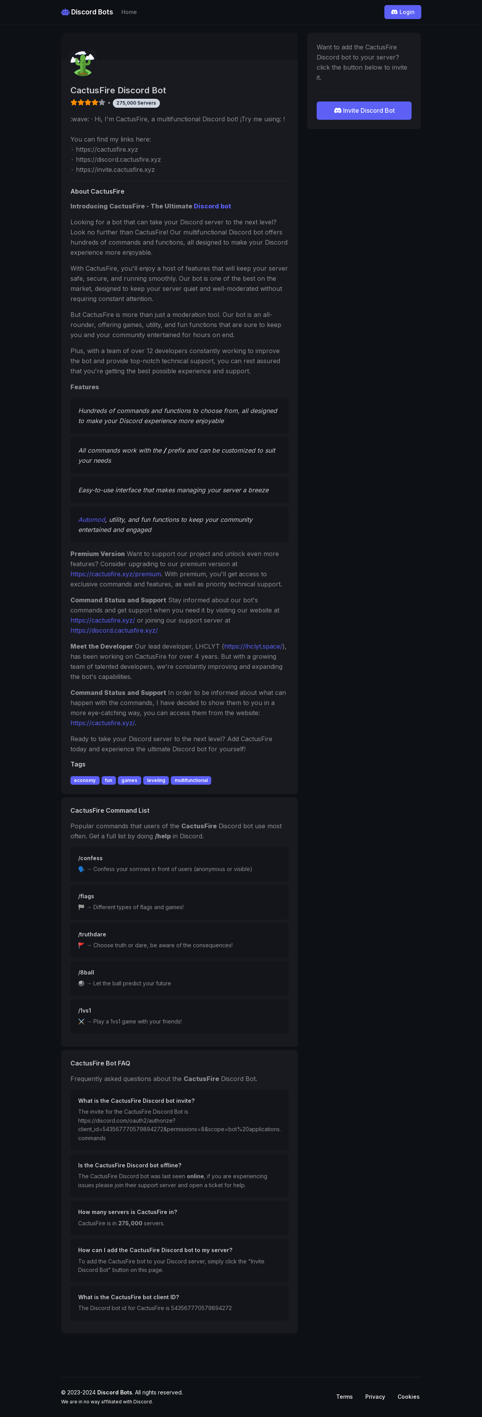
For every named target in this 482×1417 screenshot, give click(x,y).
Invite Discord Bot (364, 110)
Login (403, 12)
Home (129, 12)
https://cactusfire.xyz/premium (115, 574)
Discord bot (212, 206)
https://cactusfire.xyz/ (102, 620)
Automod (91, 519)
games (129, 780)
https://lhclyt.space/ (253, 646)
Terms (344, 1396)
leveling (156, 780)
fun (108, 780)
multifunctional (191, 780)
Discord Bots (87, 12)
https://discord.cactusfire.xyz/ (114, 630)
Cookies (409, 1396)
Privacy (375, 1396)
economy (85, 780)
